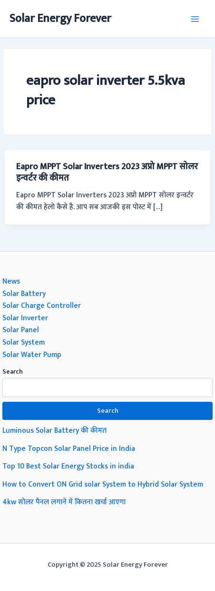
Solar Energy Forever (60, 18)
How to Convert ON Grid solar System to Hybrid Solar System (102, 484)
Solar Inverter (25, 318)
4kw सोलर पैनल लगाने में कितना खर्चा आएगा (64, 502)
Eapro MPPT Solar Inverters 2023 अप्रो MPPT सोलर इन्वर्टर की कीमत (107, 172)
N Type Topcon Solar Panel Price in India (68, 448)
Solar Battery (24, 293)
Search (12, 371)
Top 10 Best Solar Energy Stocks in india (68, 466)
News (11, 281)
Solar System (23, 342)
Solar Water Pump (31, 354)
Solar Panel (20, 330)
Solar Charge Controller (41, 305)
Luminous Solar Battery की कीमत (54, 430)
